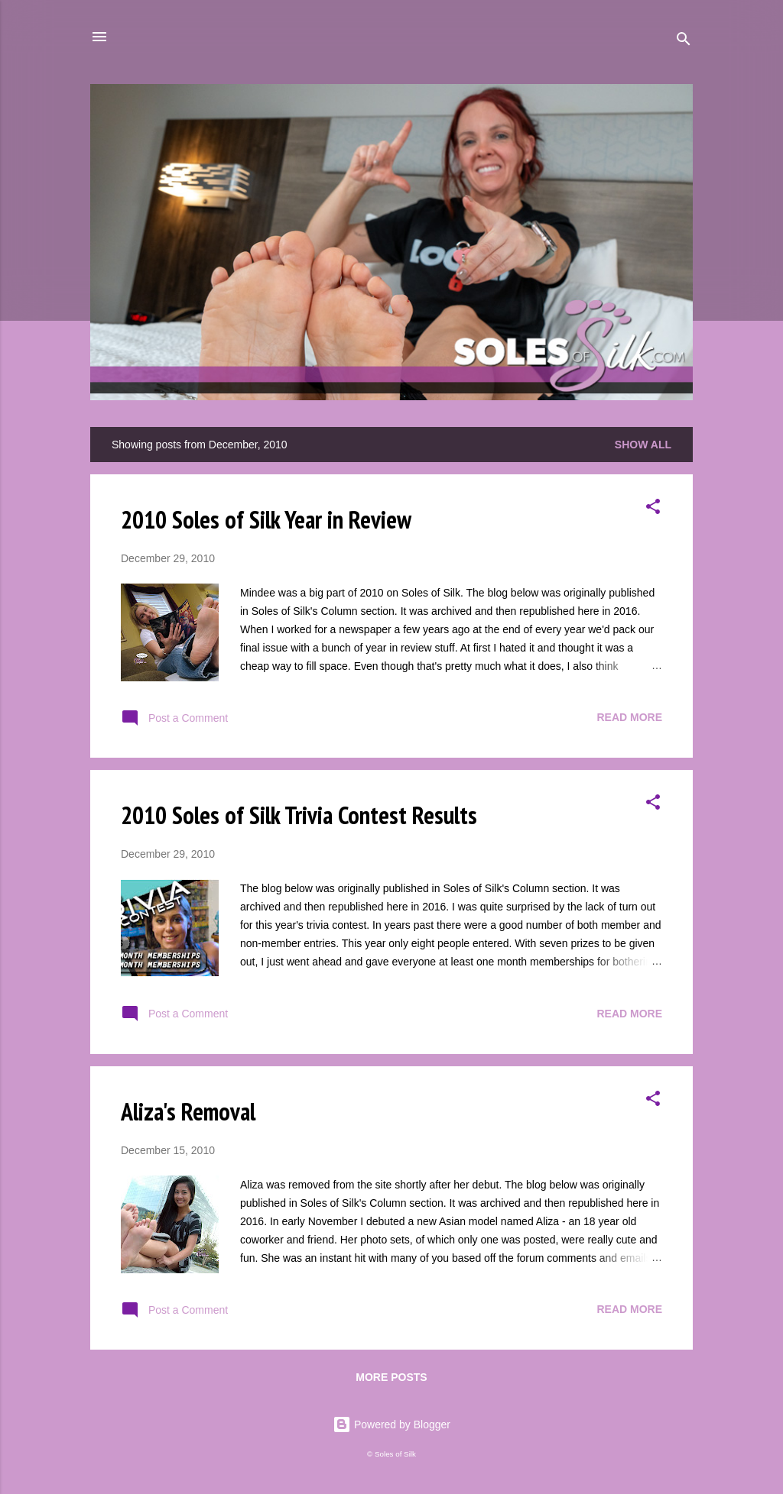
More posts (391, 1377)
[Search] (683, 41)
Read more (629, 717)
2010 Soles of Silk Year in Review (266, 519)
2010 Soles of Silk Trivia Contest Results (299, 815)
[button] (653, 509)
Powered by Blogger (391, 1424)
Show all (643, 444)
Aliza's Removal (188, 1111)
